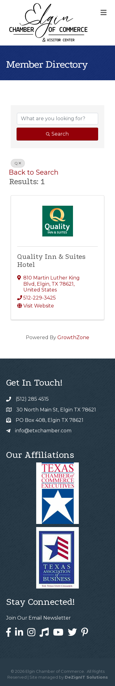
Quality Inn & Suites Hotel (51, 260)
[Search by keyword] (57, 119)
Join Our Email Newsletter (38, 618)
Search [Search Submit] (57, 134)
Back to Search (34, 172)
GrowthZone (73, 337)
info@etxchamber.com (43, 431)
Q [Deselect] (17, 163)
